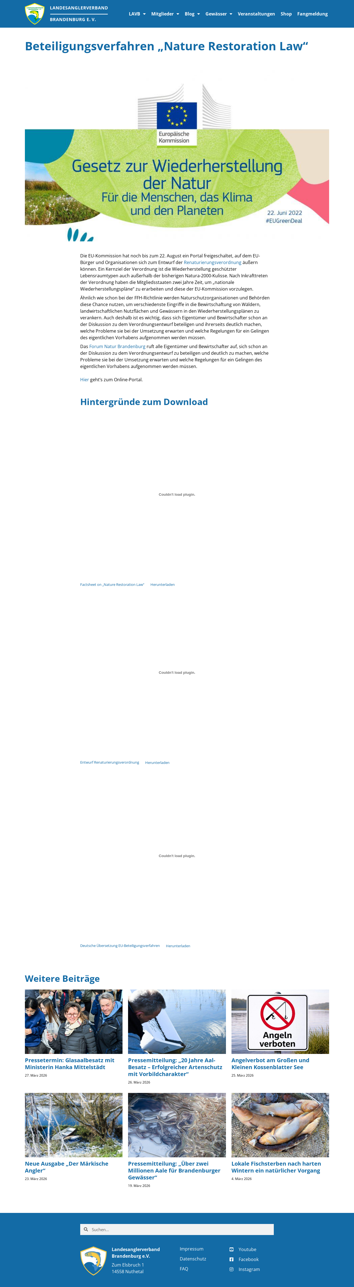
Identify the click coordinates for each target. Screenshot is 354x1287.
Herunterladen (162, 584)
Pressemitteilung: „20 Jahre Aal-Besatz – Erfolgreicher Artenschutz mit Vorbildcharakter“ (175, 1067)
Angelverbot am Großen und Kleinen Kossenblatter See (270, 1063)
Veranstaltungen (256, 14)
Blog (192, 14)
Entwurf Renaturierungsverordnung (109, 762)
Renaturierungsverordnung (212, 262)
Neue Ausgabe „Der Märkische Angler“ (66, 1167)
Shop (286, 14)
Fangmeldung (312, 14)
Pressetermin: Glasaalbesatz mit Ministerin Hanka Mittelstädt (69, 1063)
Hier (84, 379)
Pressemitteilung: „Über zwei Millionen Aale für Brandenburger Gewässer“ (174, 1170)
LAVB (137, 14)
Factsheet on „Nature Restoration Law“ (112, 584)
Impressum (192, 1249)
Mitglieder (165, 14)
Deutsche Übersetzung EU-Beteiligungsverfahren (120, 946)
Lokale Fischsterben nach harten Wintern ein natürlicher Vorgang (276, 1167)
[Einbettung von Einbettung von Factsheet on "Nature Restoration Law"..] (177, 495)
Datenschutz (193, 1259)
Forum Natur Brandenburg (117, 346)
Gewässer (218, 14)
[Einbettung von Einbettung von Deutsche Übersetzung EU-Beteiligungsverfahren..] (177, 856)
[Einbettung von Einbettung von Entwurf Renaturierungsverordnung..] (177, 672)
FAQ (184, 1269)
